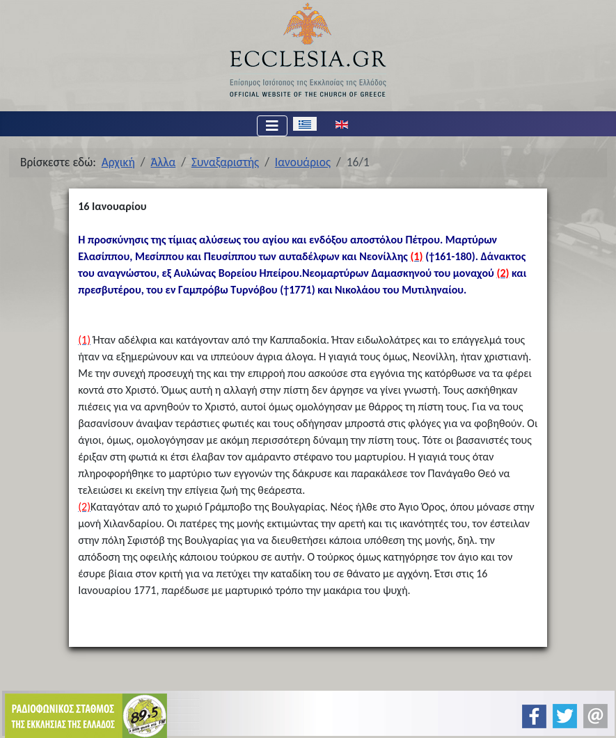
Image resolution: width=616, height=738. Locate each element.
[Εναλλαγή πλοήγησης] (272, 125)
